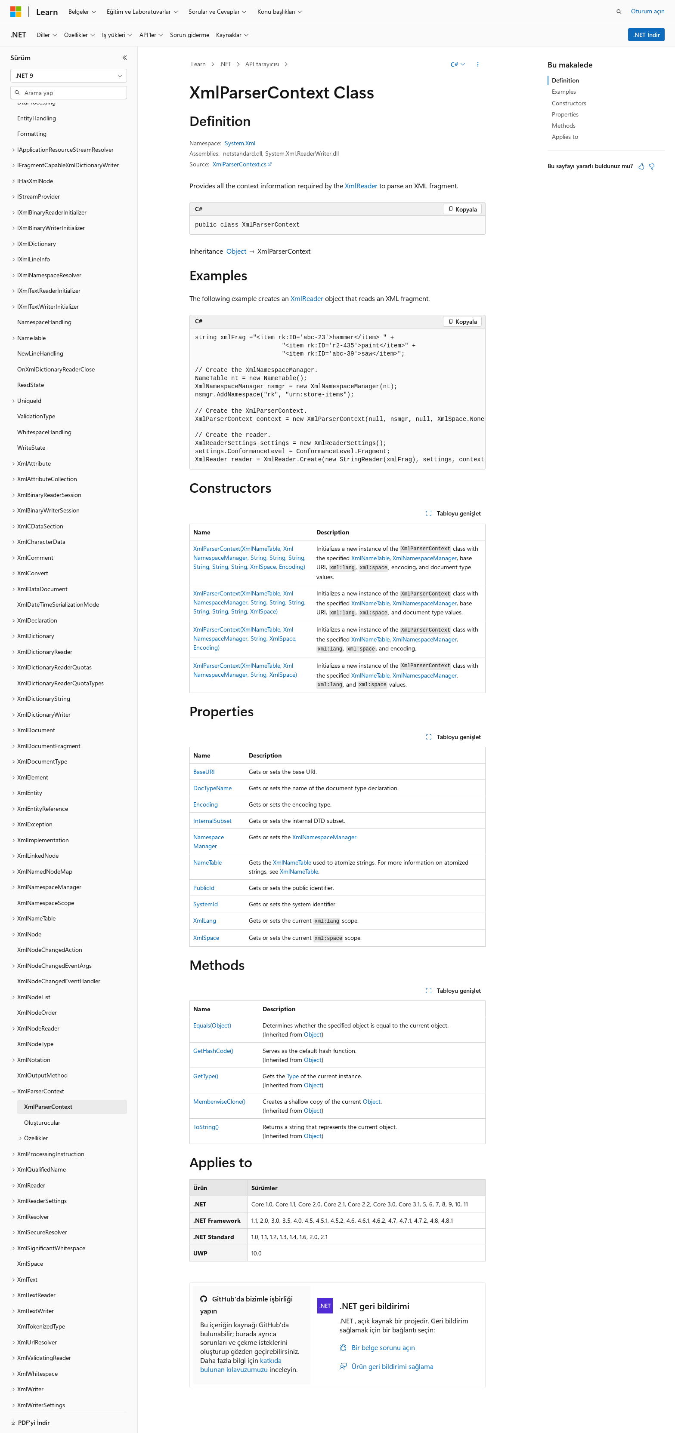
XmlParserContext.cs (239, 164)
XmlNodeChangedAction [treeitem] (49, 939)
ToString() (206, 1127)
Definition (565, 80)
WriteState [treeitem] (31, 437)
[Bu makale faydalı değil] (652, 166)
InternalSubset (212, 820)
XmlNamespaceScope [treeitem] (45, 892)
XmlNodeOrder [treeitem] (37, 1001)
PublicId (203, 888)
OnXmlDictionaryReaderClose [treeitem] (56, 358)
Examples (564, 91)
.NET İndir (646, 35)
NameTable (207, 862)
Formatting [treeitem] (31, 123)
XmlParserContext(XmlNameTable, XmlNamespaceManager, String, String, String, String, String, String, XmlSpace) (249, 602)
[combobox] (68, 76)
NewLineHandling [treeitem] (40, 342)
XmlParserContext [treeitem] (48, 1096)
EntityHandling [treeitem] (36, 107)
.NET (225, 64)
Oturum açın (648, 11)
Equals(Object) (212, 1025)
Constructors (569, 103)
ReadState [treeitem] (30, 374)
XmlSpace (206, 937)
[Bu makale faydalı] (641, 166)
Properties (565, 114)
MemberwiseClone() (219, 1101)
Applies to (565, 136)
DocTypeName (212, 788)
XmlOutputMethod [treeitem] (42, 1064)
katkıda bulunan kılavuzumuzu (241, 1365)
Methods (564, 125)
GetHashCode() (213, 1050)
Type (293, 1076)
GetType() (205, 1076)
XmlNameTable (370, 558)
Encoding (205, 804)
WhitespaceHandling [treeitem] (44, 421)
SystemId (205, 904)
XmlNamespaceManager (425, 558)
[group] (337, 399)
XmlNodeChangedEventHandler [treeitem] (58, 970)
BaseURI (204, 771)
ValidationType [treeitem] (36, 405)
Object (236, 250)
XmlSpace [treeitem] (30, 1253)
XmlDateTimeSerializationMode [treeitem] (58, 593)
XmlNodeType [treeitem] (35, 1033)
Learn (198, 64)
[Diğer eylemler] (478, 64)
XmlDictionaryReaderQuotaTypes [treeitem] (60, 672)
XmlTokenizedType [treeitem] (41, 1315)
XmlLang (204, 920)
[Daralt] (125, 57)
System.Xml (240, 143)
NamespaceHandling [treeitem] (44, 311)
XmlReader (361, 185)
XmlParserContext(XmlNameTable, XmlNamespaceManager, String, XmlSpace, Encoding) (245, 638)
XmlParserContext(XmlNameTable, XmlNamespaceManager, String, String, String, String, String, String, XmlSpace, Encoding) (249, 557)
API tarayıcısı (262, 64)
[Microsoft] (16, 11)
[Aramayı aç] (619, 11)
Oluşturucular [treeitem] (42, 1112)
